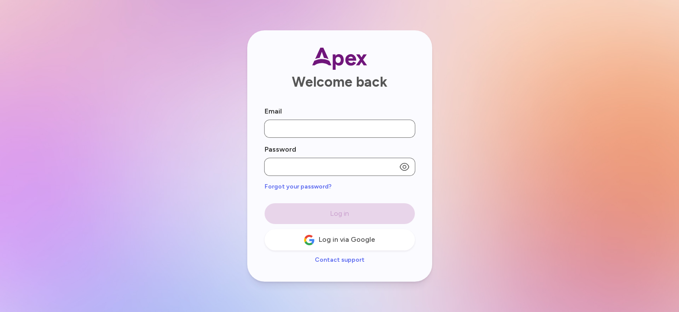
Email (273, 111)
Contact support (340, 259)
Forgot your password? (298, 186)
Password (280, 149)
